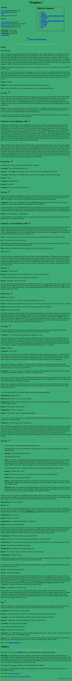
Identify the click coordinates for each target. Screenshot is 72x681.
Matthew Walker (6, 25)
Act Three (44, 24)
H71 (64, 678)
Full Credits (5, 35)
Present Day (44, 17)
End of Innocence (14, 642)
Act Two (43, 19)
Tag (42, 27)
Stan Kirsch (4, 12)
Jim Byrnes (4, 15)
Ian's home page (15, 673)
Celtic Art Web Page (25, 676)
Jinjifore (20, 652)
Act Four (43, 26)
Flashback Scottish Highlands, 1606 (14, 121)
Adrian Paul (4, 10)
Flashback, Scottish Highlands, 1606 (52, 16)
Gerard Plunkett (6, 27)
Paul (37, 445)
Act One (43, 14)
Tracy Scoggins (5, 22)
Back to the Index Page (36, 39)
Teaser (43, 12)
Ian (54, 652)
